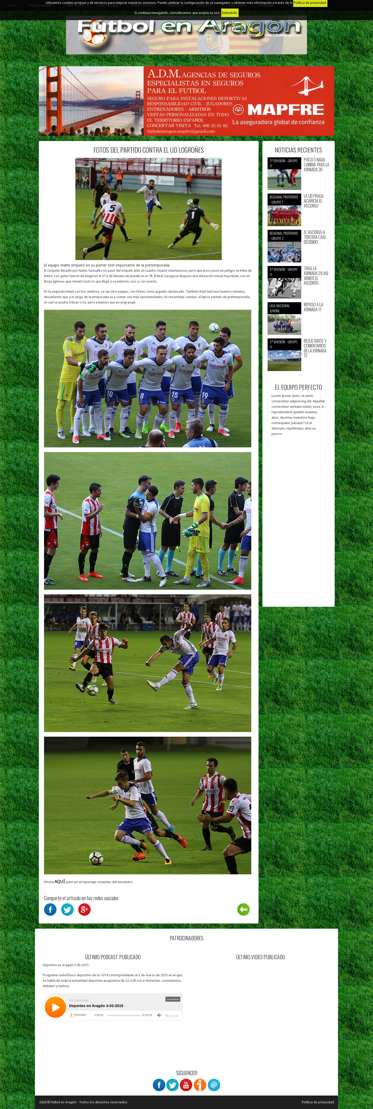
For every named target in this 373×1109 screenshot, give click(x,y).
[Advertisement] (298, 524)
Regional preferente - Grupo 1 (284, 199)
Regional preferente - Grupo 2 (284, 235)
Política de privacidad (318, 1102)
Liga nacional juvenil (280, 308)
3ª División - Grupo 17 (283, 163)
